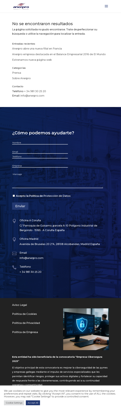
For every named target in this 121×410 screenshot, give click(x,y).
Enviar (20, 206)
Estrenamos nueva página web (32, 59)
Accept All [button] (33, 402)
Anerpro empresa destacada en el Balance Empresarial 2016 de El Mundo (59, 54)
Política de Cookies (24, 313)
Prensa (16, 72)
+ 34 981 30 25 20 (35, 91)
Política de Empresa (25, 332)
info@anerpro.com (32, 95)
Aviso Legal (19, 304)
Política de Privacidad (26, 322)
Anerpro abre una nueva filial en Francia (37, 48)
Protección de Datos (57, 195)
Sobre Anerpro (21, 78)
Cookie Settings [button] (14, 402)
